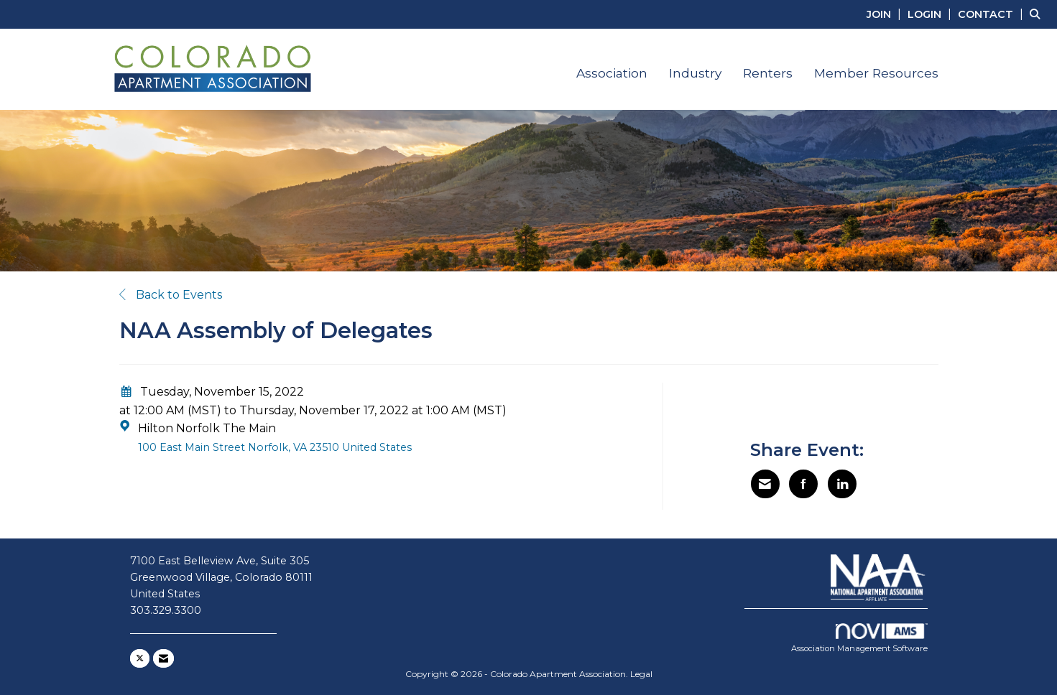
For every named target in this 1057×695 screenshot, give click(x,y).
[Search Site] (1038, 14)
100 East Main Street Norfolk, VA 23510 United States (275, 447)
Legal (641, 673)
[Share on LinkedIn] (842, 484)
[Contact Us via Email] (163, 658)
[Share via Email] (765, 484)
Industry (695, 72)
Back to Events (170, 295)
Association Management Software (859, 638)
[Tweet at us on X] (139, 658)
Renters (768, 72)
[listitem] (886, 14)
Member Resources (876, 72)
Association (611, 72)
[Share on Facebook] (803, 484)
